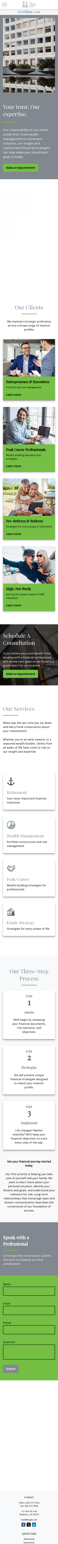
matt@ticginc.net (29, 1519)
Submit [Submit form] (11, 1369)
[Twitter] (29, 1525)
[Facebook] (23, 1525)
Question (9, 1342)
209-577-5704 (32, 1502)
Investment (29, 1542)
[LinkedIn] (34, 1525)
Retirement (29, 1539)
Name (7, 1284)
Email (6, 1303)
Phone (7, 1323)
